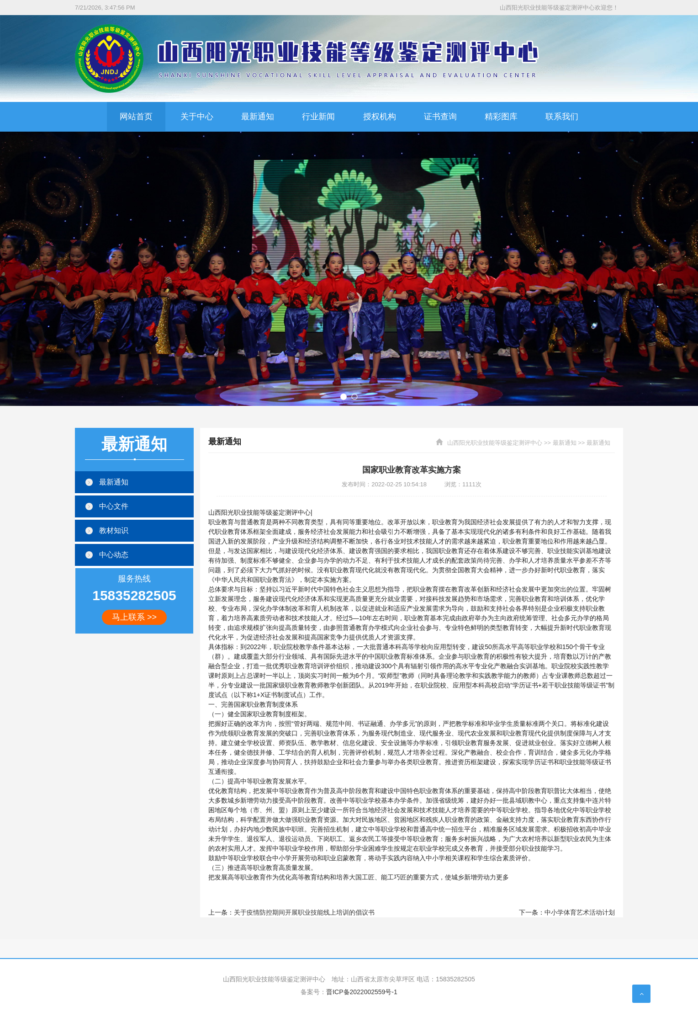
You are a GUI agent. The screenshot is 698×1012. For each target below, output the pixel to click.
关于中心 (196, 116)
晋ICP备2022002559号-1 (361, 992)
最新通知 (257, 116)
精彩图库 (501, 116)
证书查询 (440, 116)
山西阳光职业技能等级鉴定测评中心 (494, 442)
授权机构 (379, 116)
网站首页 (136, 116)
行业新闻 (318, 116)
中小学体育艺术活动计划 (580, 912)
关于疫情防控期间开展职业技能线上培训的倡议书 (304, 912)
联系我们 (561, 116)
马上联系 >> (134, 617)
